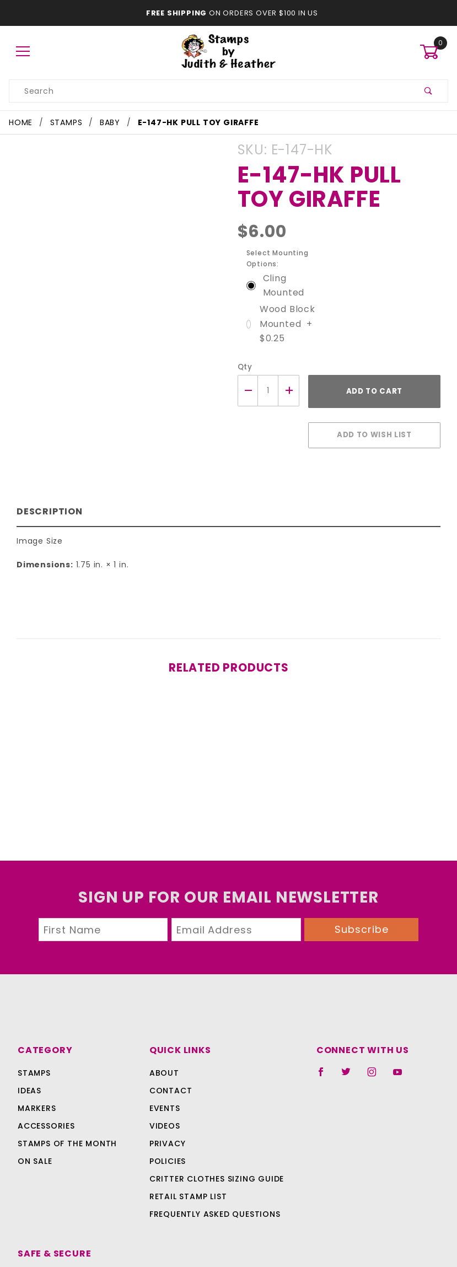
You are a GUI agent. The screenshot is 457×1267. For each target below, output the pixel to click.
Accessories (45, 1109)
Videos (137, 1109)
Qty (244, 356)
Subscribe (361, 913)
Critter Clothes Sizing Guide (187, 1162)
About (136, 1056)
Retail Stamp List (162, 1179)
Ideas (29, 1074)
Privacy (140, 1127)
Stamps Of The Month (66, 1127)
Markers (37, 1091)
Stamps (34, 1056)
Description (47, 495)
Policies (141, 1144)
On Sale (35, 1144)
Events (138, 1091)
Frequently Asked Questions (186, 1197)
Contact (142, 1074)
